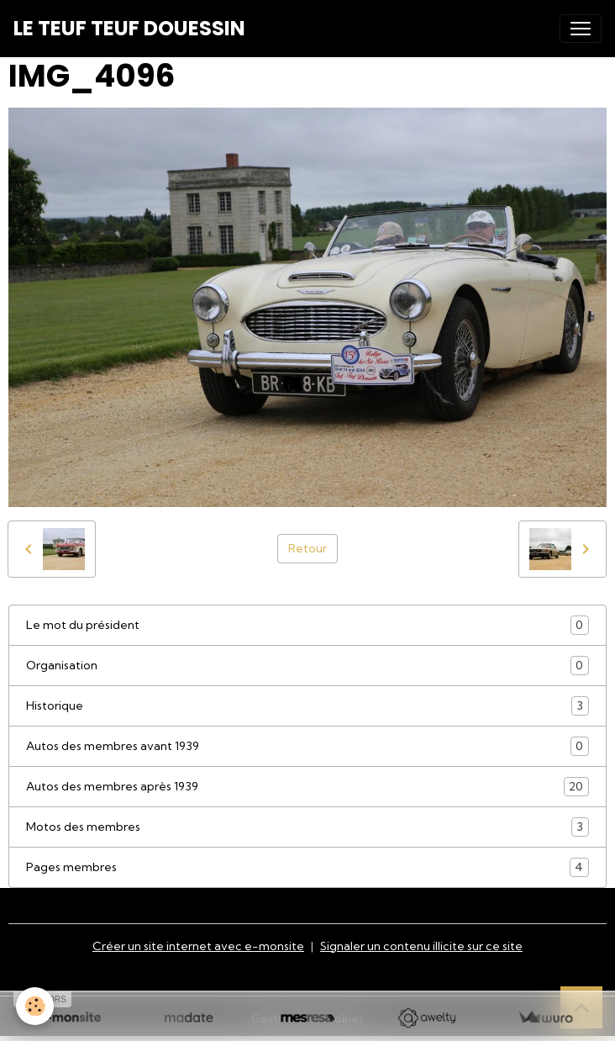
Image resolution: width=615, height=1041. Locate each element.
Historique (307, 706)
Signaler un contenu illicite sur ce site (421, 946)
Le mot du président (307, 625)
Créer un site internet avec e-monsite (198, 946)
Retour (307, 548)
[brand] (129, 28)
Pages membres (307, 867)
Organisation (307, 665)
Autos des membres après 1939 (307, 786)
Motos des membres (307, 827)
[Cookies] (36, 1006)
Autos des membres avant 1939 (307, 746)
